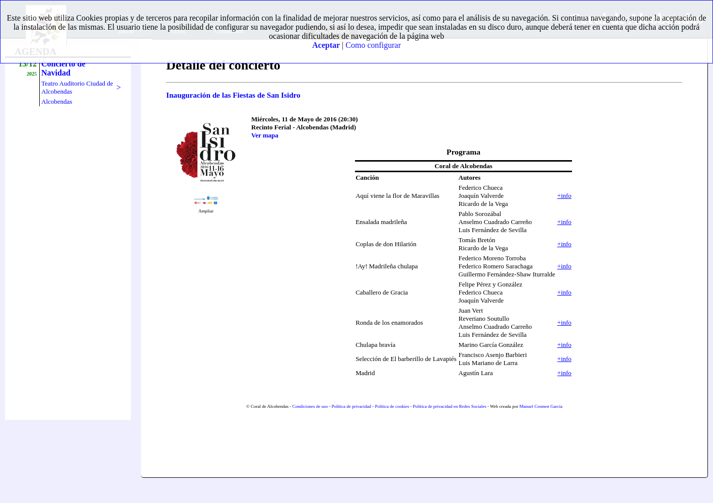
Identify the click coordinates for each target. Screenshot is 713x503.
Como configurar (373, 45)
